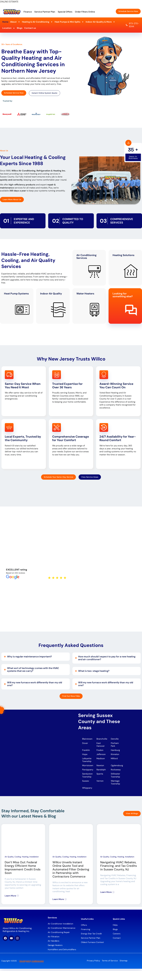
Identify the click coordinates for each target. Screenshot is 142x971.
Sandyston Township (87, 777)
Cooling (17, 859)
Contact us (30, 28)
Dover (85, 743)
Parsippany (87, 771)
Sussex (85, 782)
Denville (115, 738)
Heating (25, 859)
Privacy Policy (93, 963)
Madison (100, 759)
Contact (117, 940)
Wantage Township (115, 784)
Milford (114, 759)
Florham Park (115, 745)
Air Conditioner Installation (60, 926)
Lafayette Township (86, 761)
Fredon (99, 750)
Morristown (87, 766)
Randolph (101, 771)
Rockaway (116, 771)
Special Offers (65, 11)
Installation (34, 859)
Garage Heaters (55, 947)
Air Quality (9, 859)
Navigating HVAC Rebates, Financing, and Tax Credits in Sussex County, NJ (118, 868)
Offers (84, 927)
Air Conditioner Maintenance (61, 930)
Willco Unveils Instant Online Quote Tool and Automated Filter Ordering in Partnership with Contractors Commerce (70, 872)
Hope (84, 755)
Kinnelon (115, 755)
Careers (116, 936)
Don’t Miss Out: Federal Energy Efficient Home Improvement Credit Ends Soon (22, 870)
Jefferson (101, 755)
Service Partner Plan (44, 11)
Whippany (87, 790)
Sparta (99, 775)
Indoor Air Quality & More (100, 21)
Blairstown (87, 738)
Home (5, 21)
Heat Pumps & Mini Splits (69, 21)
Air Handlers (53, 943)
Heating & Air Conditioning (37, 21)
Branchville (101, 738)
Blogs (19, 28)
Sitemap (123, 963)
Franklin (86, 750)
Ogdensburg (117, 766)
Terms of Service (110, 963)
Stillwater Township (116, 777)
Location (8, 28)
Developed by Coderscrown (31, 963)
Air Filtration (53, 939)
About (15, 21)
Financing (85, 931)
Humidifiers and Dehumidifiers (62, 952)
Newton (100, 766)
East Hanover (100, 745)
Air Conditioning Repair (59, 934)
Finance (28, 11)
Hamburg (115, 750)
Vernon (99, 782)
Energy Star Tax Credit (91, 936)
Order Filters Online (85, 11)
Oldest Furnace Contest (92, 944)
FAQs (115, 927)
